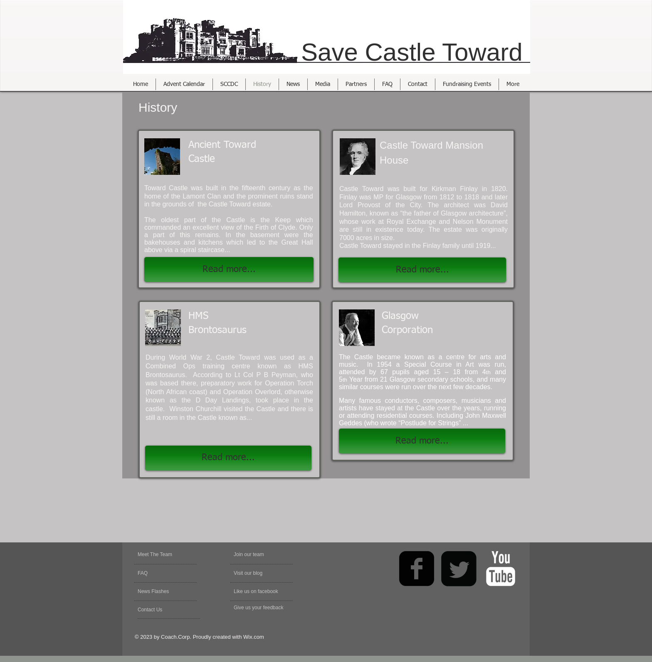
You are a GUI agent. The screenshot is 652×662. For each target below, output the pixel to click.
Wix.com (253, 637)
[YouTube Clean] (501, 568)
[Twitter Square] (459, 568)
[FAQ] (161, 573)
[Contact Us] (157, 610)
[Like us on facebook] (260, 592)
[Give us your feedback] (263, 608)
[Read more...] (422, 269)
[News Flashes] (161, 592)
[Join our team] (256, 555)
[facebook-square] (417, 568)
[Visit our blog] (253, 573)
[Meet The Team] (169, 555)
